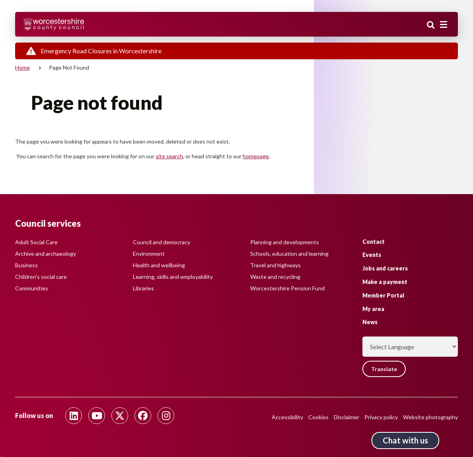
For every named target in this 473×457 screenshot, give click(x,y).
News (370, 322)
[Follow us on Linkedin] (73, 415)
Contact (373, 241)
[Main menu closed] (444, 25)
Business (26, 265)
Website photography (430, 417)
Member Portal (383, 295)
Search (431, 25)
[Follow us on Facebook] (142, 415)
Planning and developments (284, 242)
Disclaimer (346, 417)
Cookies (318, 417)
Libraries (143, 288)
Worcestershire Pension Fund (287, 288)
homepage (256, 156)
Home (22, 67)
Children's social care (41, 276)
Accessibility (287, 417)
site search (169, 156)
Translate (384, 369)
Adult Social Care (36, 242)
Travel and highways (275, 265)
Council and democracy (161, 242)
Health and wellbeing (159, 265)
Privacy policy (381, 417)
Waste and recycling (275, 276)
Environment (149, 253)
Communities (31, 288)
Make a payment (384, 281)
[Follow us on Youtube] (96, 415)
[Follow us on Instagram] (166, 415)
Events (371, 254)
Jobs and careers (385, 268)
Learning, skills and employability (173, 276)
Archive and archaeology (45, 253)
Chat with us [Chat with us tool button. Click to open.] (405, 440)
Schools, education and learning (289, 253)
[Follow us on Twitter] (119, 415)
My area (373, 308)
